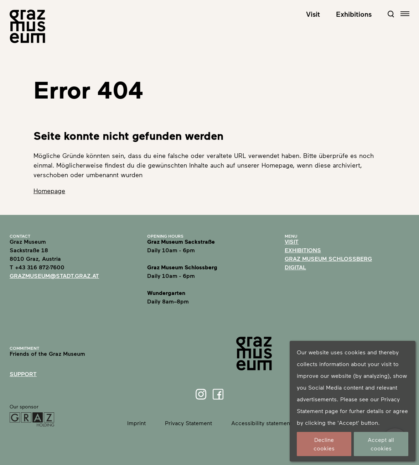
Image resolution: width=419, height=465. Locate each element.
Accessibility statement (261, 422)
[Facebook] (218, 394)
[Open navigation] (404, 13)
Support (23, 373)
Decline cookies (324, 443)
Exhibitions (354, 14)
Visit (313, 14)
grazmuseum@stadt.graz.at (54, 275)
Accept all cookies (381, 443)
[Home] (27, 26)
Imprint (136, 422)
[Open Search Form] (391, 14)
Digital (295, 267)
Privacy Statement (188, 422)
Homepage (49, 191)
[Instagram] (201, 394)
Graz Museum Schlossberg (328, 258)
